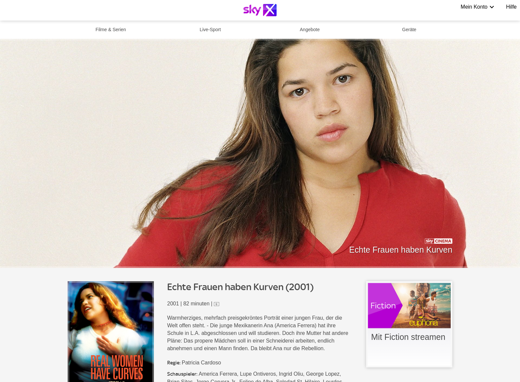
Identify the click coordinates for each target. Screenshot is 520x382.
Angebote (310, 29)
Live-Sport (210, 29)
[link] (409, 324)
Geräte (409, 29)
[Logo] (260, 10)
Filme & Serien (111, 29)
